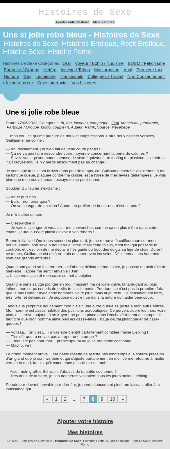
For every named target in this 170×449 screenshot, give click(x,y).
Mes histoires (104, 22)
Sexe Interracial (52, 82)
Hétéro (50, 69)
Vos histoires (83, 82)
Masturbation (106, 69)
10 (112, 399)
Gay (27, 76)
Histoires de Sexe (85, 12)
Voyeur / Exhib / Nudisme (99, 63)
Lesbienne (45, 76)
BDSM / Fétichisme (146, 63)
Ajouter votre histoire (73, 22)
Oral (66, 63)
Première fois (149, 69)
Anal (128, 69)
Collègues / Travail (105, 76)
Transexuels (71, 76)
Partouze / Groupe (21, 69)
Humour (11, 76)
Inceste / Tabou (75, 69)
